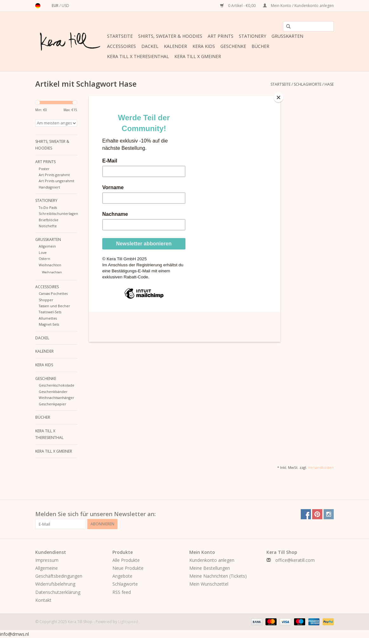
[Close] (279, 97)
